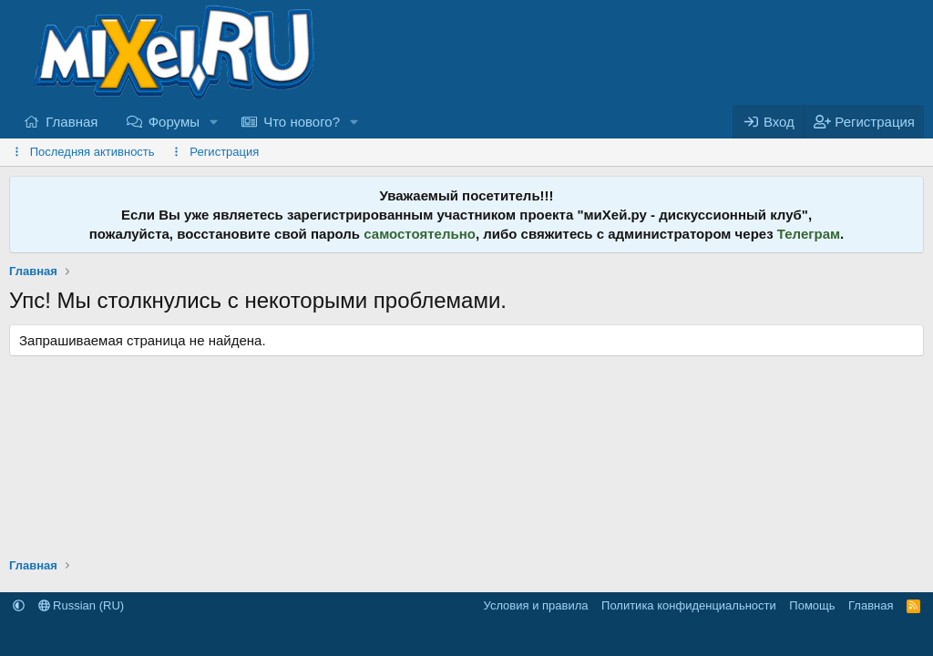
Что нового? (301, 121)
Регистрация (224, 152)
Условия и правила (536, 605)
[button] (214, 121)
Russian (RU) (81, 605)
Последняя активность (92, 152)
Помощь (812, 605)
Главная (71, 121)
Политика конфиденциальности (688, 605)
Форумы (174, 121)
